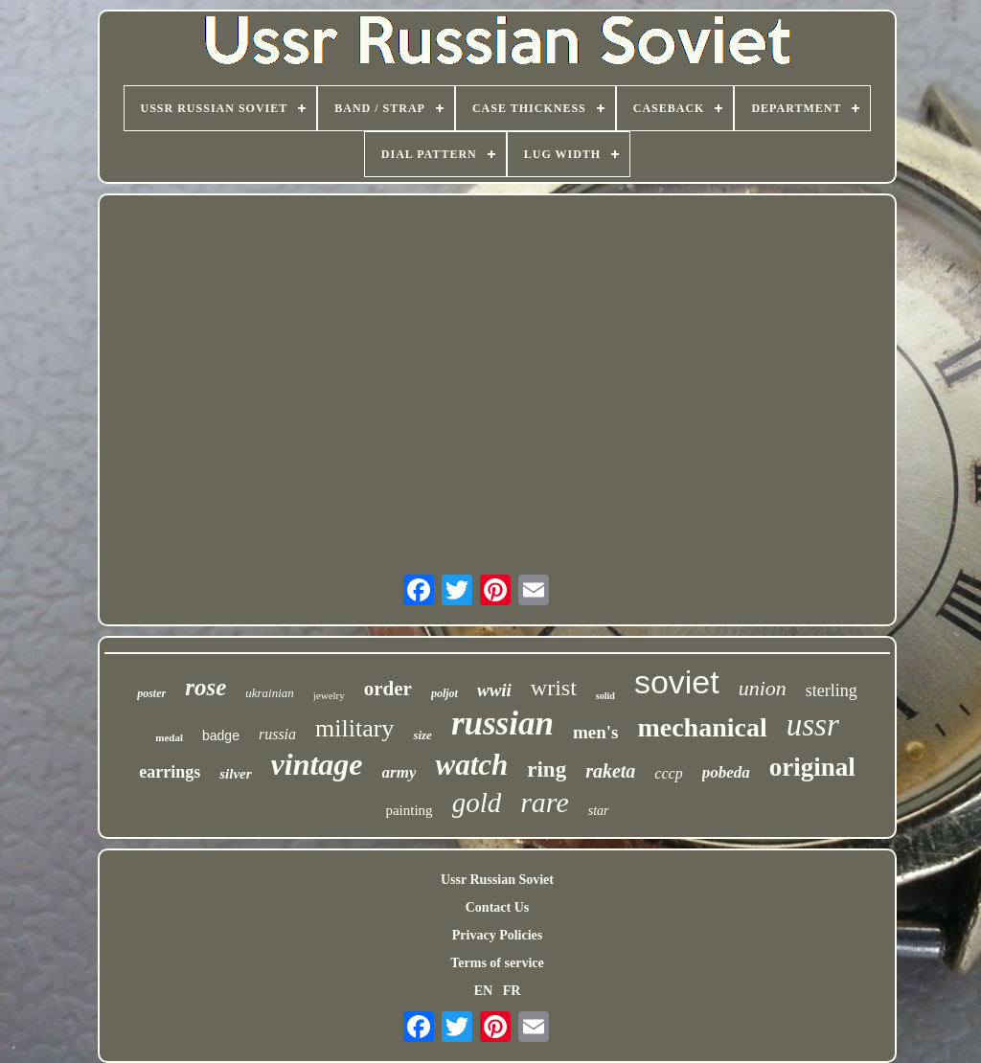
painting (408, 810)
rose (205, 687)
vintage (317, 764)
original (812, 767)
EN (483, 991)
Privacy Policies (497, 935)
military (354, 728)
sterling (831, 690)
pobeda (726, 772)
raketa (610, 770)
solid (605, 695)
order (388, 688)
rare (544, 802)
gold (477, 802)
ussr (813, 725)
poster (151, 693)
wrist (554, 687)
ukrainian (269, 693)
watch (471, 764)
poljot (444, 693)
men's (596, 732)
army (399, 772)
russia (277, 734)
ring (546, 769)
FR (512, 991)
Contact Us (498, 907)
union (763, 688)
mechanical (701, 727)
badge (221, 735)
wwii (494, 690)
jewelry (329, 695)
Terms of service (496, 963)
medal (169, 737)
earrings (169, 771)
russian (502, 723)
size (422, 735)
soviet (676, 682)
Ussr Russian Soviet (497, 879)
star (598, 810)
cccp (668, 773)
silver (235, 773)
